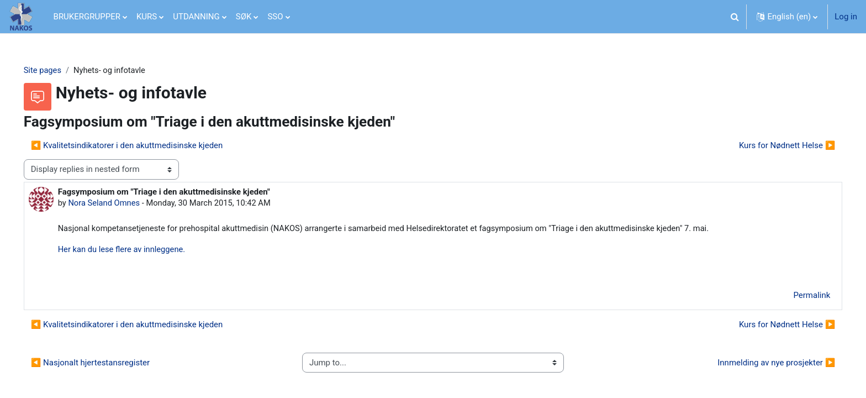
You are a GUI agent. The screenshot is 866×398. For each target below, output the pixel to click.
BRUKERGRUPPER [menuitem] (87, 17)
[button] (734, 16)
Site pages (58, 70)
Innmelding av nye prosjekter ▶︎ (761, 364)
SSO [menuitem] (275, 17)
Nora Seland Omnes (120, 203)
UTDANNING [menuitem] (196, 17)
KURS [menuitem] (146, 17)
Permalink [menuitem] (796, 297)
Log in (846, 17)
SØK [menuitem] (244, 17)
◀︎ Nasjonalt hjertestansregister (105, 364)
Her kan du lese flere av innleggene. (138, 250)
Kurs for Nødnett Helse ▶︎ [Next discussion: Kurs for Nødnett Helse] (772, 145)
